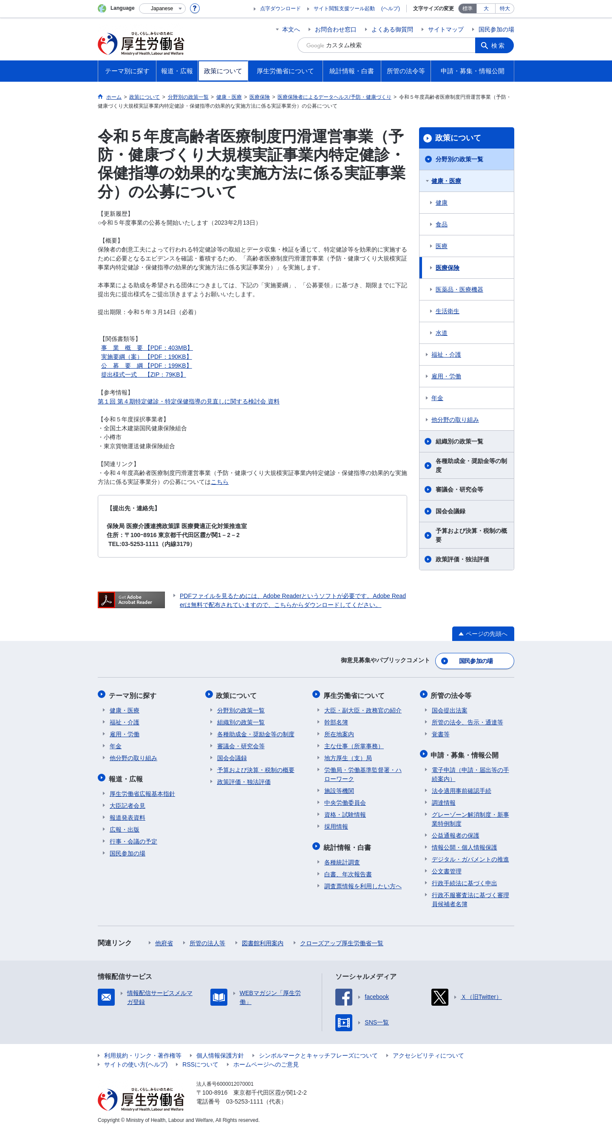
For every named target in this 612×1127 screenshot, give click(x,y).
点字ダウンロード (280, 8)
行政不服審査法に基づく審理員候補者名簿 (470, 895)
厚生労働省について (354, 693)
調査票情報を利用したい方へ (363, 881)
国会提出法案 (450, 707)
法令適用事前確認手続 (461, 786)
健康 (442, 202)
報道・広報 (127, 775)
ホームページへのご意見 (266, 1060)
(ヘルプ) (390, 8)
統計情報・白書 (348, 843)
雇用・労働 (446, 376)
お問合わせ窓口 (336, 29)
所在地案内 (339, 731)
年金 (437, 398)
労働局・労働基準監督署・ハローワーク (363, 772)
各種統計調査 (342, 858)
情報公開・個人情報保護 (464, 843)
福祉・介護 (446, 354)
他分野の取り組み (455, 419)
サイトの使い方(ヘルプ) (135, 1060)
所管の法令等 (452, 693)
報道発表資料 (127, 813)
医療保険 (447, 267)
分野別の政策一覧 (459, 159)
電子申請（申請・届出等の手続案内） (470, 770)
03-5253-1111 (244, 1097)
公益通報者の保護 (455, 831)
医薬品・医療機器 (459, 289)
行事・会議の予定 (133, 837)
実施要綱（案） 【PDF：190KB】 (146, 356)
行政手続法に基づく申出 (464, 878)
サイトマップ (446, 29)
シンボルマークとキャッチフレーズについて (318, 1051)
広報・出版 (124, 825)
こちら (220, 481)
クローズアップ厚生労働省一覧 (341, 938)
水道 (442, 332)
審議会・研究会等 (459, 489)
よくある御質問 (392, 29)
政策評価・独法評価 (462, 559)
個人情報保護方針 (220, 1051)
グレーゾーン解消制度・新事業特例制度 (470, 815)
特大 (505, 8)
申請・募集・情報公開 (466, 751)
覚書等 (441, 731)
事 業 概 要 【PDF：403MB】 (147, 347)
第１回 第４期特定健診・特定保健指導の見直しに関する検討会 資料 (189, 401)
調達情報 (444, 798)
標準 (467, 8)
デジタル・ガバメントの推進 (470, 855)
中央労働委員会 (345, 800)
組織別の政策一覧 (459, 441)
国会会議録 (450, 511)
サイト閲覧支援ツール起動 (344, 8)
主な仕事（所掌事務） (354, 743)
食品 (442, 224)
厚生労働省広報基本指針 (142, 789)
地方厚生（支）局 (348, 755)
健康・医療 (446, 180)
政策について (458, 138)
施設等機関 (339, 788)
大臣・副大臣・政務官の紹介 (363, 707)
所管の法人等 (207, 938)
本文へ (291, 29)
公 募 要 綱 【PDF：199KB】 (146, 365)
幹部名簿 (336, 719)
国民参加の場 (496, 29)
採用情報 (336, 824)
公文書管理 (447, 867)
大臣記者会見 (127, 801)
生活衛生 (447, 311)
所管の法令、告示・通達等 (467, 719)
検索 (499, 45)
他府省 (164, 938)
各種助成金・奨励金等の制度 (471, 465)
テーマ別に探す (133, 693)
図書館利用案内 (262, 938)
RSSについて (200, 1060)
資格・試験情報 (345, 812)
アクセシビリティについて (428, 1051)
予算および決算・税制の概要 (471, 535)
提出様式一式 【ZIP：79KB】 (143, 374)
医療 (442, 246)
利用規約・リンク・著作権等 (142, 1051)
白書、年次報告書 (348, 870)
